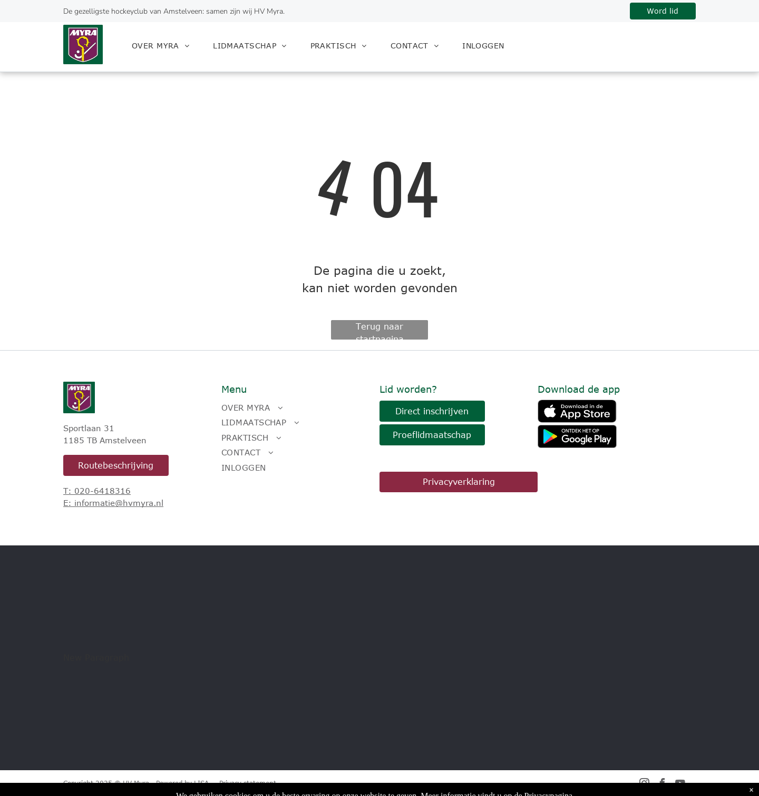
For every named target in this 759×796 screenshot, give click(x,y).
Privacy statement (247, 783)
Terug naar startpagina (380, 331)
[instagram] (644, 784)
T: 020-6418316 (97, 490)
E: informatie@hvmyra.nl (113, 503)
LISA (201, 783)
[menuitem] (164, 45)
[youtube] (680, 784)
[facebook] (662, 784)
